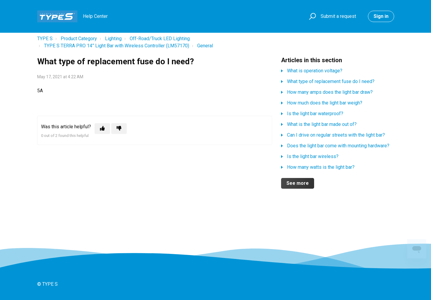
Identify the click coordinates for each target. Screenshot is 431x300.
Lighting (113, 38)
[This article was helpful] (102, 128)
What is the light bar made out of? (322, 124)
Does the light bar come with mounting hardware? (338, 146)
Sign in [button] (381, 16)
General (205, 46)
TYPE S (45, 38)
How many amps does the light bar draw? (330, 92)
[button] (311, 16)
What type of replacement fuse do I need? (330, 81)
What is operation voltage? (314, 71)
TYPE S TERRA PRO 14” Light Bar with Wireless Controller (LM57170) (116, 46)
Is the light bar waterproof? (315, 113)
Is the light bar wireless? (312, 156)
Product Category (79, 38)
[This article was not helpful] (119, 128)
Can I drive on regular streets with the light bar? (336, 135)
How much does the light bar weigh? (324, 103)
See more (297, 183)
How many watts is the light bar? (321, 167)
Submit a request (338, 16)
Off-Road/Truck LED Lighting (160, 38)
